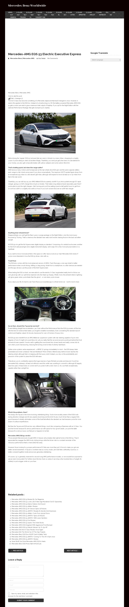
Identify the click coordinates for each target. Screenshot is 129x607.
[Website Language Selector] (105, 59)
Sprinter (83, 14)
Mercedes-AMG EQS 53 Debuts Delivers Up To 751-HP (29, 527)
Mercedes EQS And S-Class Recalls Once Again (27, 529)
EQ (112, 14)
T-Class (100, 12)
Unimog (13, 17)
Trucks (23, 17)
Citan (74, 14)
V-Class (80, 12)
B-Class (29, 12)
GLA (25, 14)
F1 (31, 17)
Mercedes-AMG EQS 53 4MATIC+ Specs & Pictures (28, 515)
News (10, 12)
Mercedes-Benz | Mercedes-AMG (22, 58)
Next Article (73, 550)
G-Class (69, 12)
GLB (32, 14)
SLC (66, 14)
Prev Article (17, 550)
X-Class (90, 12)
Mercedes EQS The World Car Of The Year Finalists (28, 532)
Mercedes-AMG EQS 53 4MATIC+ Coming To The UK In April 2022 (33, 536)
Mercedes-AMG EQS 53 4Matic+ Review (25, 506)
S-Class (59, 12)
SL (59, 14)
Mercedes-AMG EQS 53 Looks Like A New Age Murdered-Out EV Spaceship (37, 501)
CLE (115, 12)
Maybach (104, 14)
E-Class (49, 12)
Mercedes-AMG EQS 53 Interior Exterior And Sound (28, 504)
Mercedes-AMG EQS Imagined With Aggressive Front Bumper (32, 525)
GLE (46, 14)
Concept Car (41, 17)
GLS (53, 14)
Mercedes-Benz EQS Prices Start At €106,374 (26, 543)
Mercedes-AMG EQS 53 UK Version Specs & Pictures (29, 508)
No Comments (52, 58)
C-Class (39, 12)
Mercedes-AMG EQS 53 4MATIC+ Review (25, 539)
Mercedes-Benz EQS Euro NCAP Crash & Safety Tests (29, 534)
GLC (39, 14)
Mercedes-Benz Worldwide (27, 5)
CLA (108, 12)
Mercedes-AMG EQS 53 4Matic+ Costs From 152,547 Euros (31, 513)
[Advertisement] (64, 33)
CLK (18, 14)
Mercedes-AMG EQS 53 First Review (23, 520)
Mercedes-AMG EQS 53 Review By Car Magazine (28, 499)
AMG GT (93, 14)
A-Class (19, 12)
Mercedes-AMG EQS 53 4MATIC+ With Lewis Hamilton (29, 518)
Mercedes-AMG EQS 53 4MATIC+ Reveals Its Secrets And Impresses (34, 511)
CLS (11, 14)
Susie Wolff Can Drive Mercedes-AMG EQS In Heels (29, 541)
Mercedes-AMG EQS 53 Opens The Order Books (28, 522)
